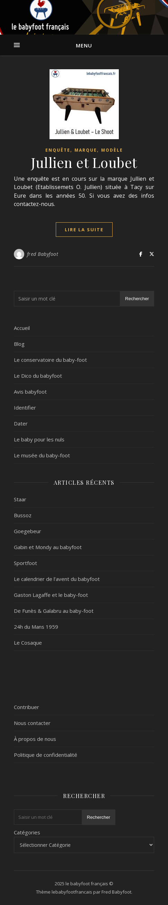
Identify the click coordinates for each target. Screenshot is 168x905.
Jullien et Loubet (84, 162)
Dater (21, 423)
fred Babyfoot (43, 254)
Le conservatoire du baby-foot (50, 359)
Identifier (25, 407)
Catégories (27, 832)
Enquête (57, 150)
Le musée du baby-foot (42, 455)
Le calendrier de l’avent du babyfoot (57, 578)
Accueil (22, 327)
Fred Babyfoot (116, 892)
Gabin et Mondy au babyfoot (48, 547)
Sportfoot (25, 562)
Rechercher (137, 298)
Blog (19, 343)
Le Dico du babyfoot (38, 375)
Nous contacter (32, 722)
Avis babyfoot (30, 391)
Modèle (112, 150)
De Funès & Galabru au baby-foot (54, 610)
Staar (20, 499)
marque (85, 150)
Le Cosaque (28, 642)
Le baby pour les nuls (39, 439)
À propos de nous (35, 738)
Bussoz (23, 515)
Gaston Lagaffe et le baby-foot (51, 594)
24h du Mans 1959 (36, 626)
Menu (84, 45)
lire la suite (84, 229)
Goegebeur (27, 531)
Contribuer (26, 707)
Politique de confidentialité (45, 754)
